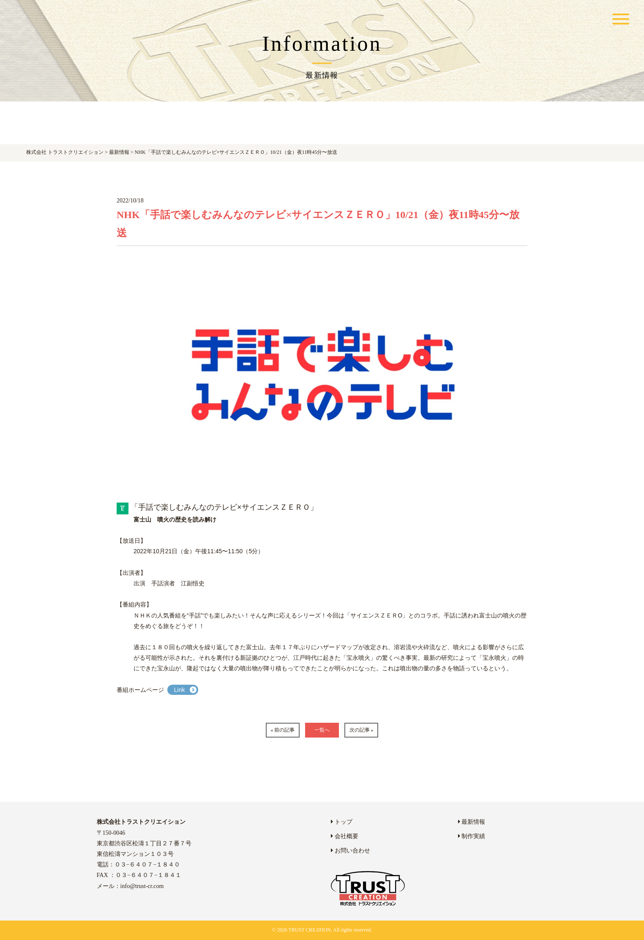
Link (179, 689)
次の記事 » (361, 730)
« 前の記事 (282, 730)
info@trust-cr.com (142, 886)
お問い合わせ (350, 850)
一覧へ (322, 730)
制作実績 (472, 836)
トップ (341, 822)
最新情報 (472, 822)
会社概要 (344, 836)
